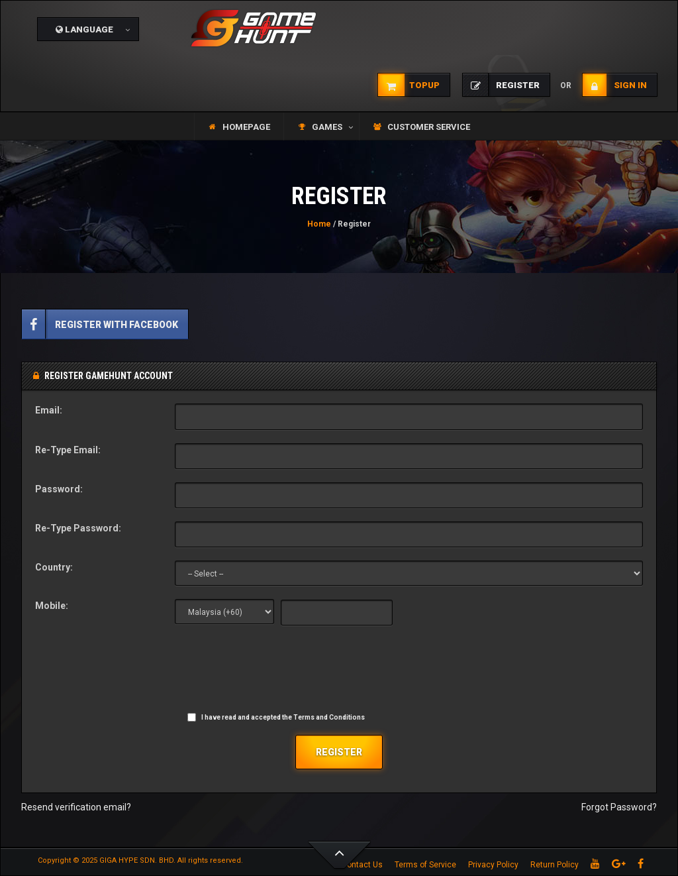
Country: (54, 567)
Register (339, 752)
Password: (59, 489)
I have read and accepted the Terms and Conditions (283, 717)
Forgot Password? (619, 807)
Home (319, 224)
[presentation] (275, 671)
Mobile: (51, 605)
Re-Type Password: (78, 528)
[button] (88, 29)
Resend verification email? (76, 807)
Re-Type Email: (68, 450)
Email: (48, 410)
